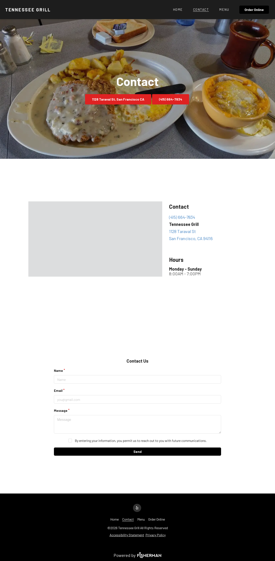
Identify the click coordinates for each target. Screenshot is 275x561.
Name (58, 370)
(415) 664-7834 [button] (170, 99)
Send (137, 451)
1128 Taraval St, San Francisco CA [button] (118, 99)
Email (58, 390)
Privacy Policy (155, 535)
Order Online (254, 10)
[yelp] (137, 507)
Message (60, 410)
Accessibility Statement (127, 535)
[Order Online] (254, 9)
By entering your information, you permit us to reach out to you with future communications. (141, 440)
